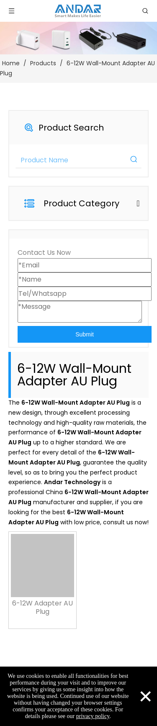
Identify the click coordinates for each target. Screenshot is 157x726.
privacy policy (93, 716)
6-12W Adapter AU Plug (42, 607)
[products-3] (78, 38)
